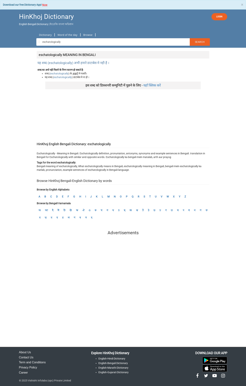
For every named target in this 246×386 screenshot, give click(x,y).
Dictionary (45, 34)
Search (200, 41)
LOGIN (219, 16)
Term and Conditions (32, 362)
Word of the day (67, 34)
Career (23, 372)
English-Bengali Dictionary (113, 363)
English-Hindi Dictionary (111, 358)
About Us (25, 352)
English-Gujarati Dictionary (113, 372)
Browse (87, 34)
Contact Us (26, 357)
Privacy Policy (28, 367)
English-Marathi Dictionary (113, 367)
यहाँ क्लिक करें (152, 85)
